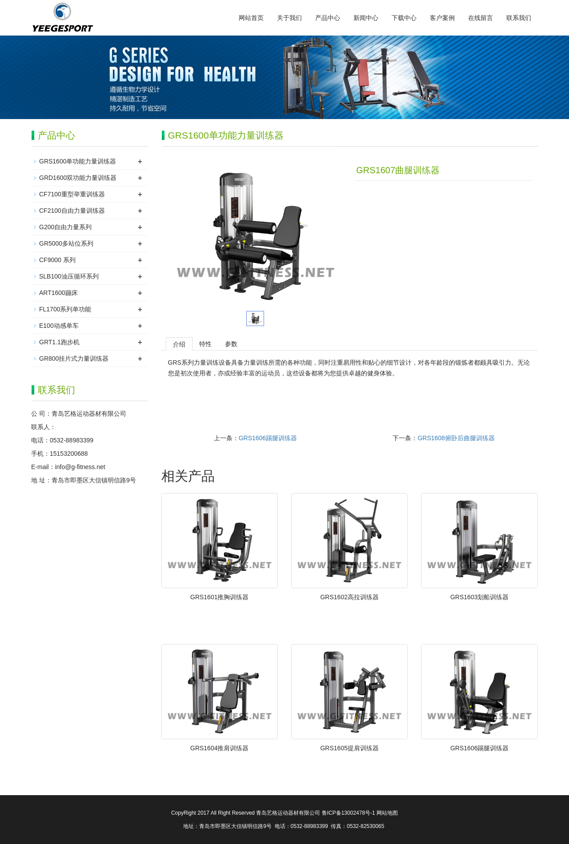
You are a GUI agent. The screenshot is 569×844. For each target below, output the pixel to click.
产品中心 (327, 17)
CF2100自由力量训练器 (72, 210)
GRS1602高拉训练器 (349, 597)
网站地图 (387, 813)
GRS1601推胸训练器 (219, 597)
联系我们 (518, 17)
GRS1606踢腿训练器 (268, 438)
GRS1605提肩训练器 (349, 748)
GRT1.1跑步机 (59, 342)
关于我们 (289, 17)
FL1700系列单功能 (65, 309)
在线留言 (480, 17)
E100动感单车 (59, 325)
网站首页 (251, 17)
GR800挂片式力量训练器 (73, 358)
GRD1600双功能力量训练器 (77, 177)
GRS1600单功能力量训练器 (77, 161)
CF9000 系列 (57, 259)
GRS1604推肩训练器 (219, 748)
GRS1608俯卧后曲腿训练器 (455, 438)
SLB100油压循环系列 (69, 276)
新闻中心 (365, 17)
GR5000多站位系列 (66, 243)
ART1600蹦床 (58, 292)
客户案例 (442, 17)
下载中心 (404, 17)
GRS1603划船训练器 (479, 597)
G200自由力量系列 (65, 227)
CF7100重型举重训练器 (72, 194)
